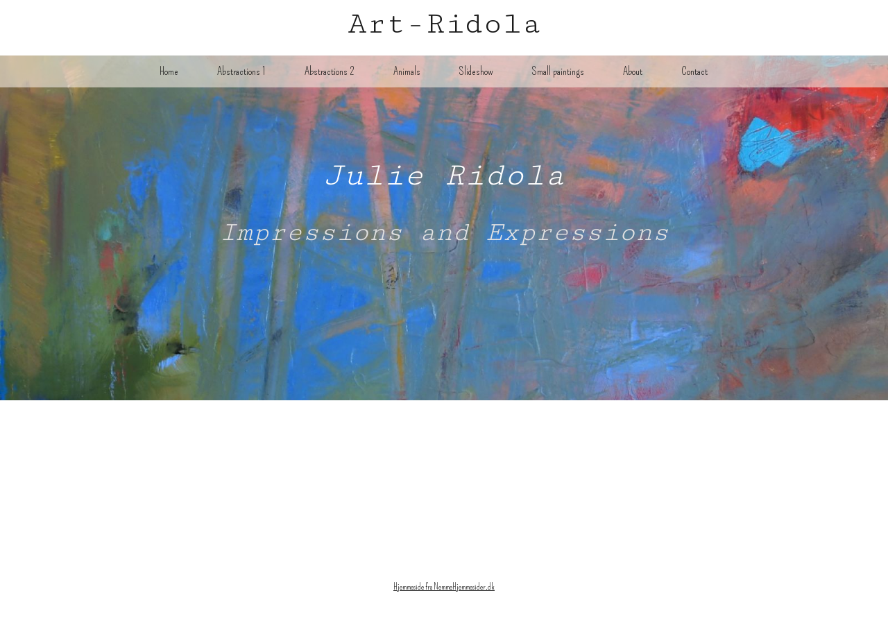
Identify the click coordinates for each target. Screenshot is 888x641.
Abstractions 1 (241, 71)
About (632, 71)
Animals (406, 71)
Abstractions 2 (330, 71)
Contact (694, 71)
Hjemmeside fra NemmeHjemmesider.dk (444, 587)
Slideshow (476, 71)
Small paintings (558, 71)
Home (169, 71)
